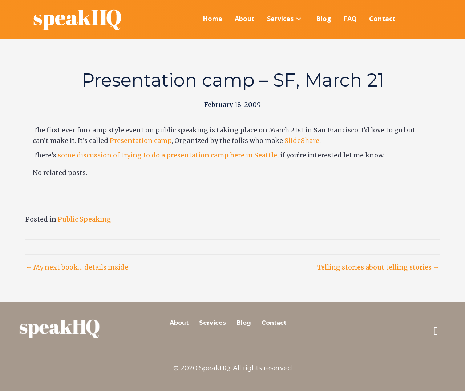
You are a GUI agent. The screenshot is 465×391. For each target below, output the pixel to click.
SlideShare (301, 140)
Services (212, 322)
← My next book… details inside (76, 267)
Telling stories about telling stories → (378, 267)
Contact (274, 322)
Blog (243, 322)
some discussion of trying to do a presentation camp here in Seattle (167, 155)
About (179, 322)
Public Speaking (84, 219)
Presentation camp (140, 140)
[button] (436, 331)
